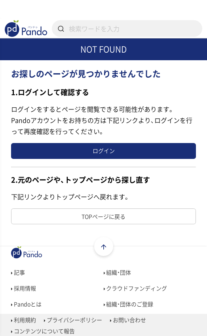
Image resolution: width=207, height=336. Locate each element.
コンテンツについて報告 (43, 331)
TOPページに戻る (103, 216)
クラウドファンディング (135, 288)
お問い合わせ (128, 320)
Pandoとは (26, 304)
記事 (18, 272)
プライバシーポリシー (73, 320)
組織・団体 (117, 272)
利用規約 (23, 320)
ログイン (104, 151)
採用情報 (23, 288)
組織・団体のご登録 (129, 304)
